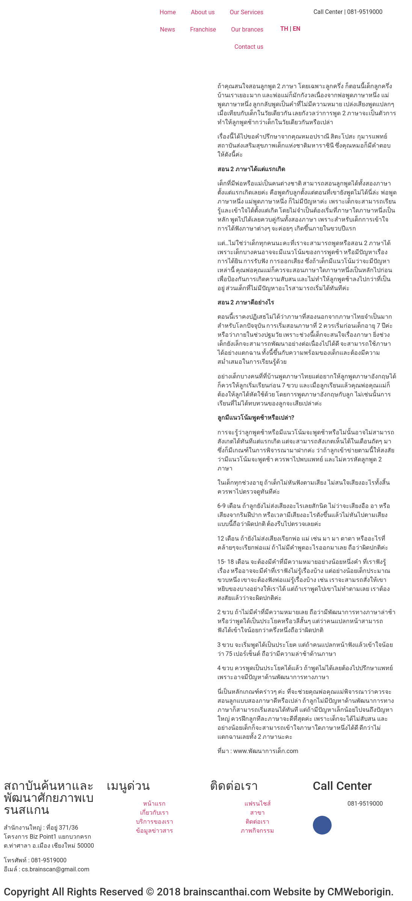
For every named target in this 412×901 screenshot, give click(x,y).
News (167, 29)
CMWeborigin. (360, 892)
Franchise (203, 29)
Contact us (248, 46)
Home (168, 12)
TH (284, 28)
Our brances (247, 29)
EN (297, 28)
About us (203, 12)
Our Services (247, 12)
